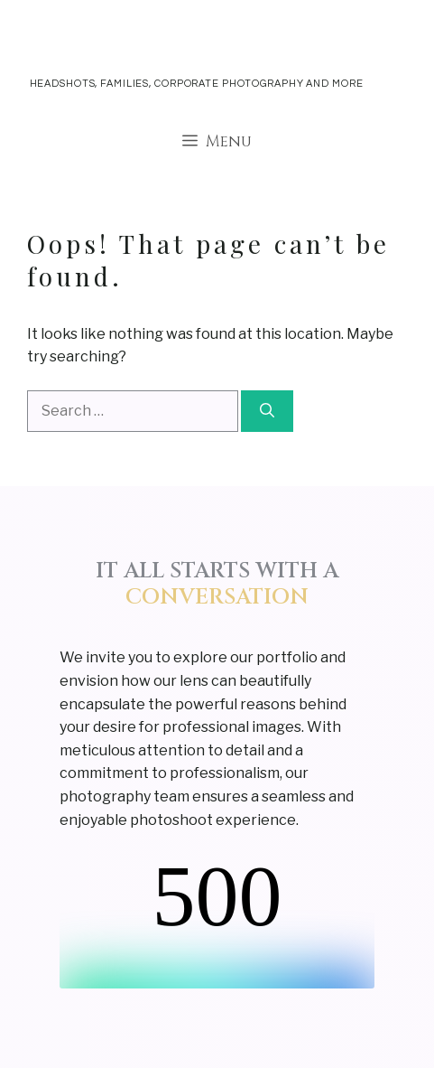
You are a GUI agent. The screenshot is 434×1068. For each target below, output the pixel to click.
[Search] (267, 411)
